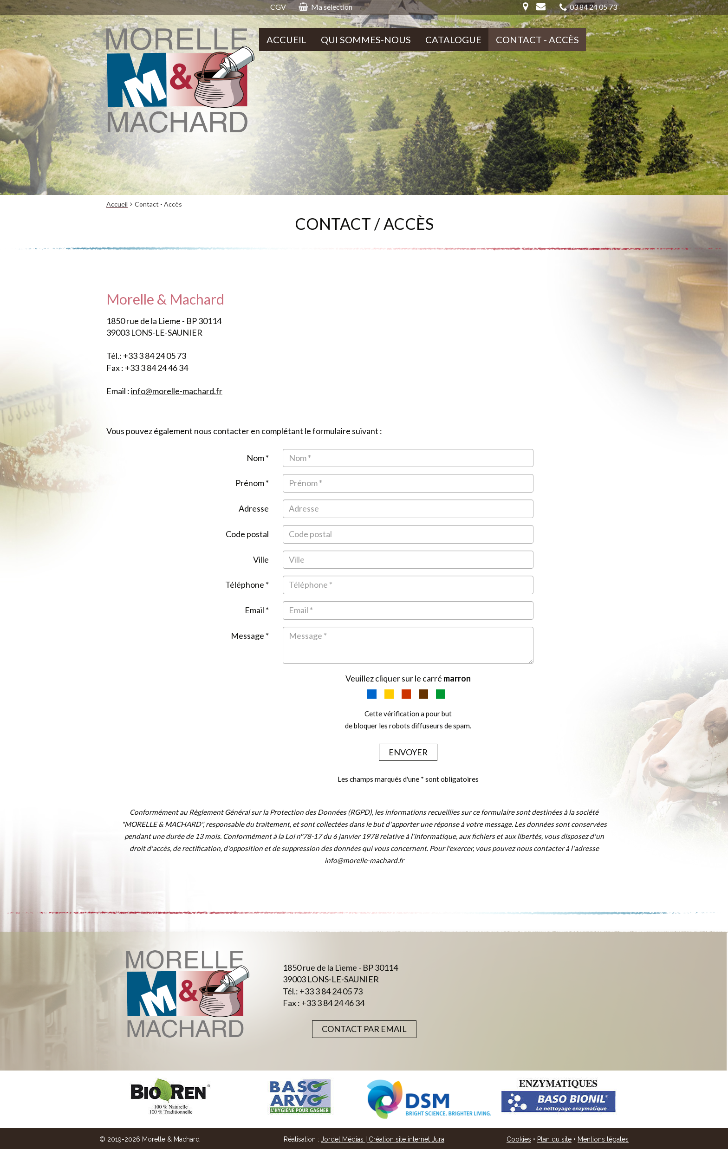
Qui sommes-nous (366, 39)
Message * (250, 635)
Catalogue (453, 39)
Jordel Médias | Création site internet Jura (382, 1139)
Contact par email (364, 1029)
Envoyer (408, 752)
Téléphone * (247, 584)
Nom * (258, 458)
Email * (257, 610)
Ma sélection (325, 6)
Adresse (254, 508)
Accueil (286, 39)
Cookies (519, 1139)
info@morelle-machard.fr (176, 391)
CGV (278, 6)
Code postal (247, 534)
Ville (261, 559)
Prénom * (252, 483)
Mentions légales (603, 1139)
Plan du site (554, 1139)
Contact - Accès (537, 39)
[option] (170, 1096)
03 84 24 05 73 (588, 7)
